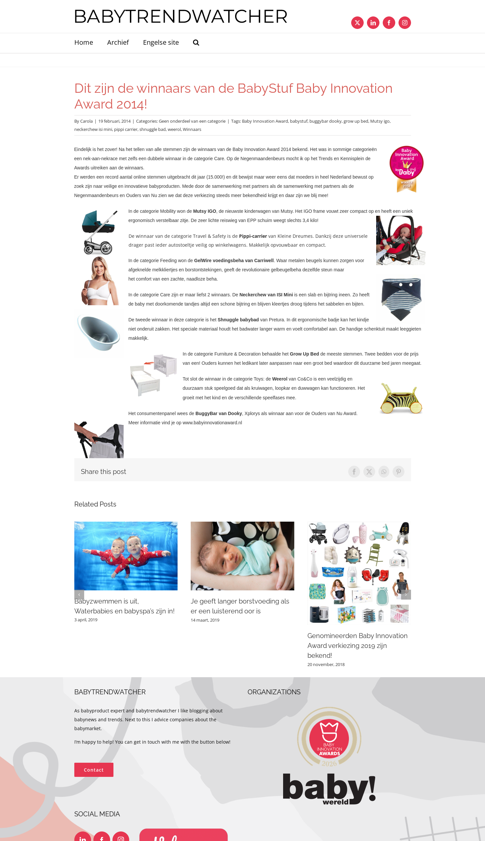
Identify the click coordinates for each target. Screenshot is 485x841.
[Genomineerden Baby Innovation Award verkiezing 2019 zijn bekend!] (359, 525)
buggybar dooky (325, 121)
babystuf (298, 121)
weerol (174, 129)
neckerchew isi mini (93, 129)
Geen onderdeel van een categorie (192, 121)
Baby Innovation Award (265, 121)
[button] (196, 43)
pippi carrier (125, 129)
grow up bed (356, 121)
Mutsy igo (380, 121)
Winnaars (192, 129)
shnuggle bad (152, 129)
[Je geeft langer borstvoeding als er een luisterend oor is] (242, 525)
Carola (86, 121)
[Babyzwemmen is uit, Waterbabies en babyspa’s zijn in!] (126, 525)
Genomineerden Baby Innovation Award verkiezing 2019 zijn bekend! (357, 645)
